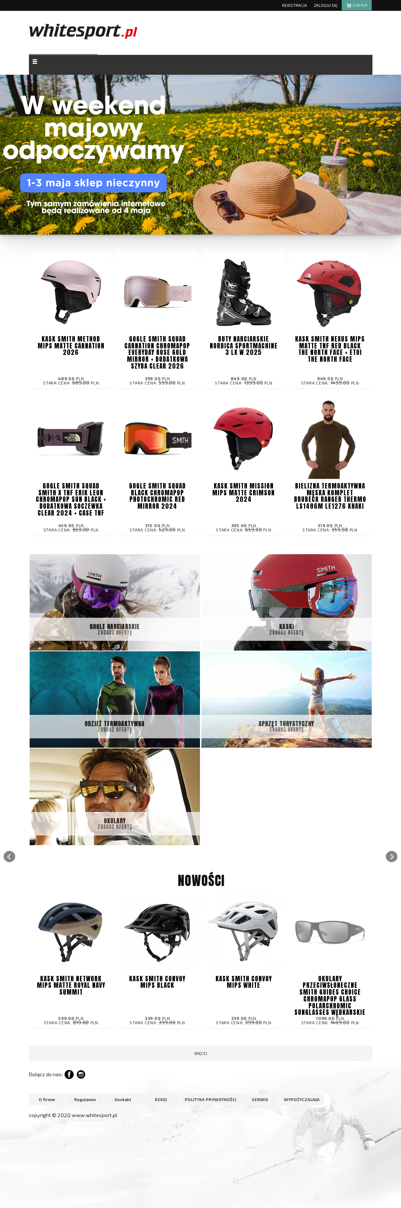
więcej (200, 1053)
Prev (9, 856)
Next (391, 856)
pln (356, 6)
